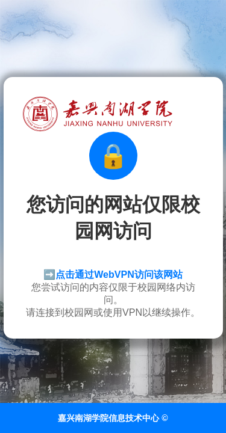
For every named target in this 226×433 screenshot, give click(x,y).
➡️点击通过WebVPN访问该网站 (112, 274)
